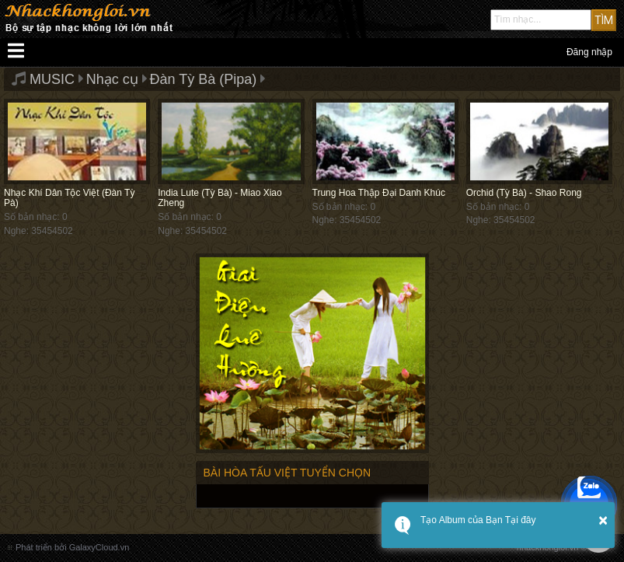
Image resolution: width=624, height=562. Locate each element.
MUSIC (52, 79)
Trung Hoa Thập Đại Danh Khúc (378, 192)
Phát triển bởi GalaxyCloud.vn (72, 547)
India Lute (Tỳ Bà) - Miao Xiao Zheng (219, 197)
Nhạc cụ (112, 79)
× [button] (603, 520)
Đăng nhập (589, 52)
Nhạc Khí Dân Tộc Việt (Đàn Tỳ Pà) (69, 197)
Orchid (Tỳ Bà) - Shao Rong (524, 192)
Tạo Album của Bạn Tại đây (478, 520)
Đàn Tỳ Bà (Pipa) (203, 79)
